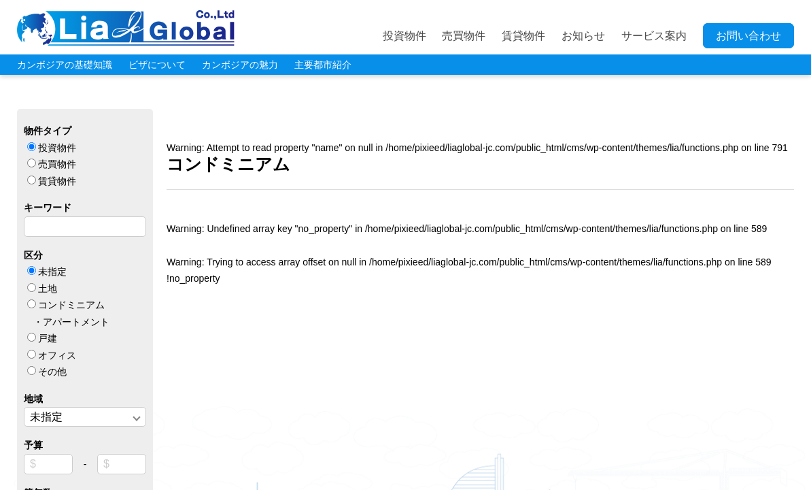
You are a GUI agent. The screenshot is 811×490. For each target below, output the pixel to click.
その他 (52, 371)
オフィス (57, 355)
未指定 (52, 271)
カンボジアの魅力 (240, 64)
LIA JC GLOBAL (126, 28)
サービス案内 (654, 36)
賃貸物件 (523, 36)
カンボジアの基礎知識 (64, 64)
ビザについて (157, 64)
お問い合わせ (748, 36)
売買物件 (463, 36)
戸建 (47, 338)
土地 (47, 288)
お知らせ (583, 36)
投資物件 (404, 36)
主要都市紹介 (322, 64)
